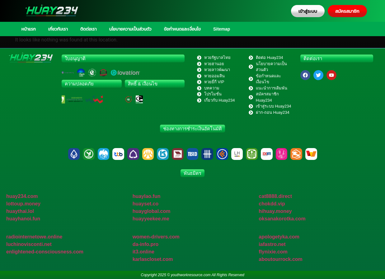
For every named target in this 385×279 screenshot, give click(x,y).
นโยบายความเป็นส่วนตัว (130, 28)
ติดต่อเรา (88, 28)
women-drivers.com (156, 236)
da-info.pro (146, 244)
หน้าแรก (28, 28)
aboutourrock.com (280, 259)
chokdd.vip (272, 203)
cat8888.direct (275, 196)
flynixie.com (273, 251)
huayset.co (146, 203)
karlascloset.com (153, 259)
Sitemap (221, 28)
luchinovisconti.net (29, 244)
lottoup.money (23, 203)
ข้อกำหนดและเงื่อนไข (182, 28)
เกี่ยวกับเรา (58, 28)
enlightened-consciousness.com (44, 251)
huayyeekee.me (151, 218)
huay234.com (22, 196)
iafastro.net (272, 244)
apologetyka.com (279, 236)
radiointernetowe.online (34, 236)
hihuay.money (275, 211)
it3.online (143, 251)
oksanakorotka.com (282, 218)
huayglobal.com (152, 211)
